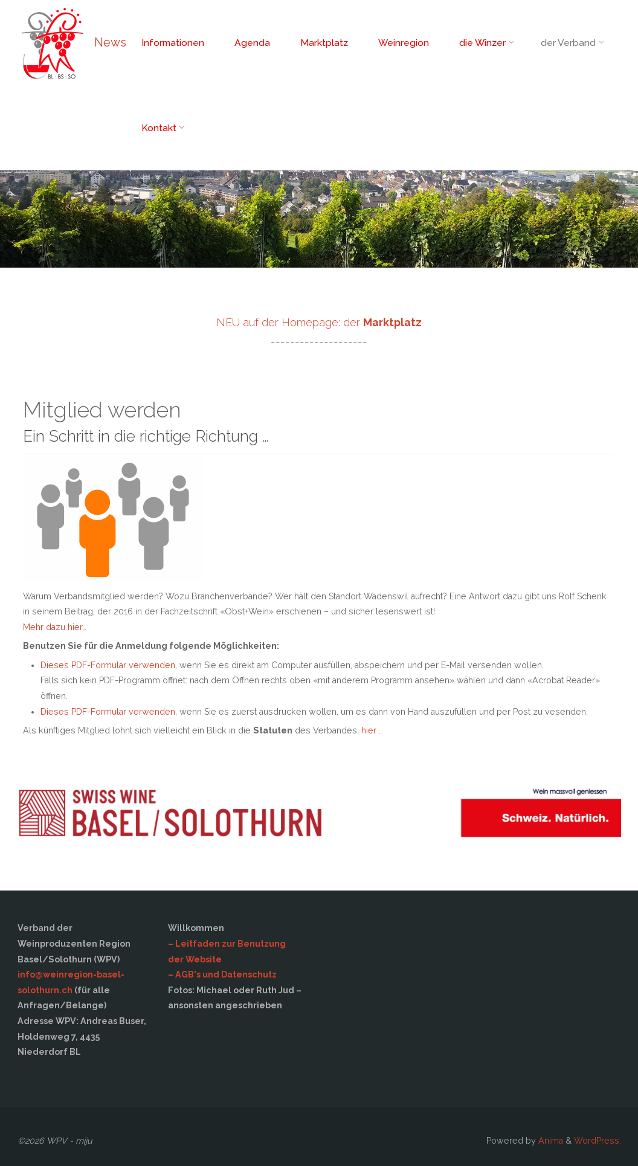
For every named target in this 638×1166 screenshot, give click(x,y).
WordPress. (597, 1140)
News (110, 42)
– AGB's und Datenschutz (222, 974)
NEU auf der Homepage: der (319, 322)
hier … (372, 730)
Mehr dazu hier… (54, 627)
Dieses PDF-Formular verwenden (107, 665)
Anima (549, 1140)
